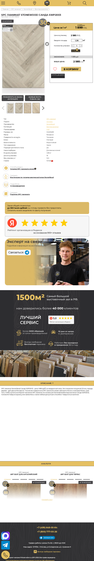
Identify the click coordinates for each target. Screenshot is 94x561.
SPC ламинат (16, 9)
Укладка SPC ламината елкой (22, 169)
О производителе (17, 186)
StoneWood (28, 9)
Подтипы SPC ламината (20, 194)
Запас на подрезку (76, 50)
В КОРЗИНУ (71, 69)
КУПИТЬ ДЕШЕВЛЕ (58, 75)
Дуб (48, 129)
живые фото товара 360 (35, 98)
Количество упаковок (62, 46)
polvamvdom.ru (47, 3)
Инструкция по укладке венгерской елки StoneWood (32, 177)
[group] (23, 55)
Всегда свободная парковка (48, 552)
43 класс (50, 122)
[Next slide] (43, 108)
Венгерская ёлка (41, 9)
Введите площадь (60, 40)
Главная (5, 9)
